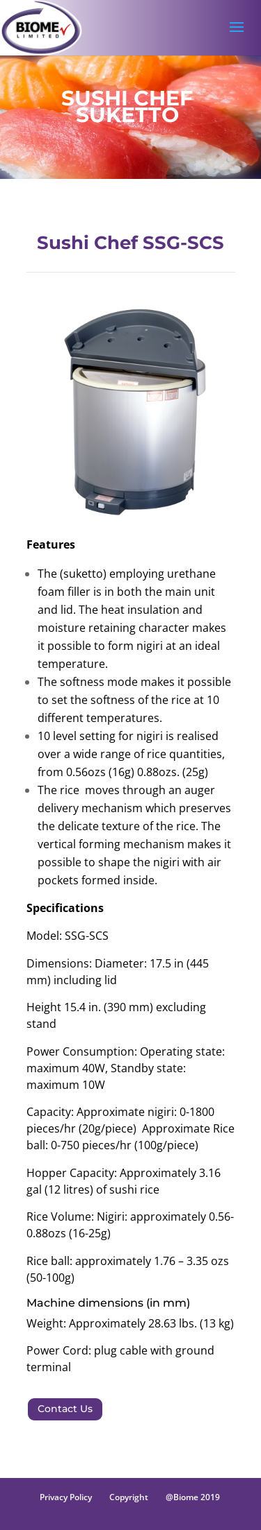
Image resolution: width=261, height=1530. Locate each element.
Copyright (128, 1497)
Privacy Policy (66, 1497)
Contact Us (65, 1408)
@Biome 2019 (193, 1497)
